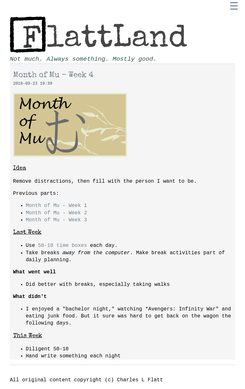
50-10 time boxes (62, 245)
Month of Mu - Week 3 (56, 220)
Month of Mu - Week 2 (56, 213)
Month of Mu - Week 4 (53, 75)
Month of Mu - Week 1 (56, 206)
